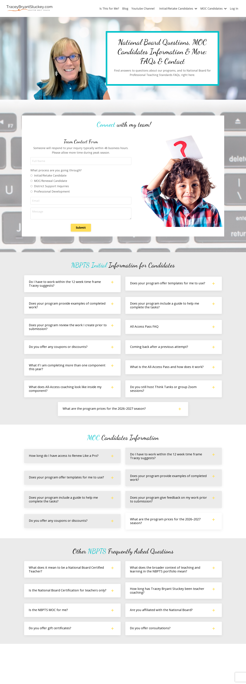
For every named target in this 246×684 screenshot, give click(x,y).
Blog (125, 8)
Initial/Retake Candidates (178, 8)
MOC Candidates (213, 8)
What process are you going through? (56, 172)
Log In (234, 8)
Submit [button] (81, 230)
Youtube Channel (143, 8)
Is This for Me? (109, 8)
